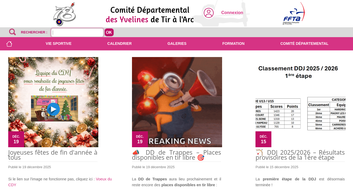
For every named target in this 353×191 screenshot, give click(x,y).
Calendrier (119, 43)
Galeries (177, 43)
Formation (233, 43)
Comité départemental (304, 43)
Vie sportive (59, 43)
